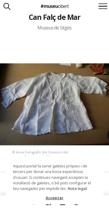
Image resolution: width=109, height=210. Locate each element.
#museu (54, 6)
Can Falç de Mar (54, 17)
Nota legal (77, 188)
